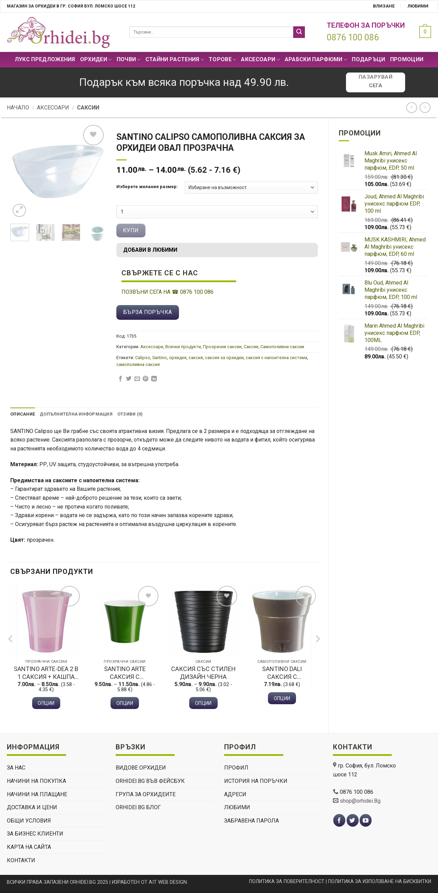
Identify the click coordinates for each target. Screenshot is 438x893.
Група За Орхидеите (146, 794)
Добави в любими (150, 250)
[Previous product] (425, 107)
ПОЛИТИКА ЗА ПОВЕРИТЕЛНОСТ (286, 881)
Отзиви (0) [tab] (130, 414)
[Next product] (411, 107)
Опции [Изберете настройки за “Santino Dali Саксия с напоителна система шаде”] (282, 698)
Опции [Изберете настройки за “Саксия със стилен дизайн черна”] (203, 703)
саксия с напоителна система (276, 357)
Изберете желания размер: (147, 186)
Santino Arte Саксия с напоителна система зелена (125, 673)
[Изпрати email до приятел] (137, 379)
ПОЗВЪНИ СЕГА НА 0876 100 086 (167, 292)
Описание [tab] (22, 414)
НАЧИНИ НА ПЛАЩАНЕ (37, 794)
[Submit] (299, 32)
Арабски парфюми (316, 59)
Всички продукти (183, 346)
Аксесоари (260, 59)
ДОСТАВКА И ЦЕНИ (32, 807)
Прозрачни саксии (222, 346)
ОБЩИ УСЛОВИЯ (29, 820)
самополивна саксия (138, 364)
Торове (222, 59)
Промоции (407, 59)
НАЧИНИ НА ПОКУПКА (36, 781)
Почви (129, 59)
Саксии (88, 107)
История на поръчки (255, 781)
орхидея (177, 357)
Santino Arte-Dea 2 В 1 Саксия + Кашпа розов (46, 673)
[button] (423, 32)
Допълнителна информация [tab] (76, 414)
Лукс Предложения (45, 59)
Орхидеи (96, 59)
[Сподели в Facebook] (120, 379)
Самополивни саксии (282, 346)
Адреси (235, 794)
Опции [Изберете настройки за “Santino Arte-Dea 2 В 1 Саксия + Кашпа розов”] (46, 703)
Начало (18, 107)
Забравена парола (251, 820)
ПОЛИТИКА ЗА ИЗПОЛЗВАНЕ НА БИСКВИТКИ (379, 881)
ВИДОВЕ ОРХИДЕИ (141, 767)
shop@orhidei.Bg (360, 801)
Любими (418, 6)
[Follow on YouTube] (366, 820)
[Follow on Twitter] (353, 820)
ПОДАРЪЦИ (368, 59)
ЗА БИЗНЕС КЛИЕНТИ (35, 833)
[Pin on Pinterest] (145, 379)
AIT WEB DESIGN (168, 882)
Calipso (142, 357)
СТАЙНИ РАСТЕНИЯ (174, 59)
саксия (196, 357)
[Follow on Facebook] (339, 820)
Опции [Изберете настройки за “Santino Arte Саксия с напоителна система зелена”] (124, 703)
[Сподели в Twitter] (128, 379)
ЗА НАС (16, 767)
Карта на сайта (29, 847)
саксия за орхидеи (224, 357)
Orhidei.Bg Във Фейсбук (150, 781)
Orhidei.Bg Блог (138, 807)
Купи (131, 230)
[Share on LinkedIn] (154, 379)
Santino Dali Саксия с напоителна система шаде (282, 673)
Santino (159, 357)
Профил (236, 767)
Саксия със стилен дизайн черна (203, 672)
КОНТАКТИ (21, 860)
